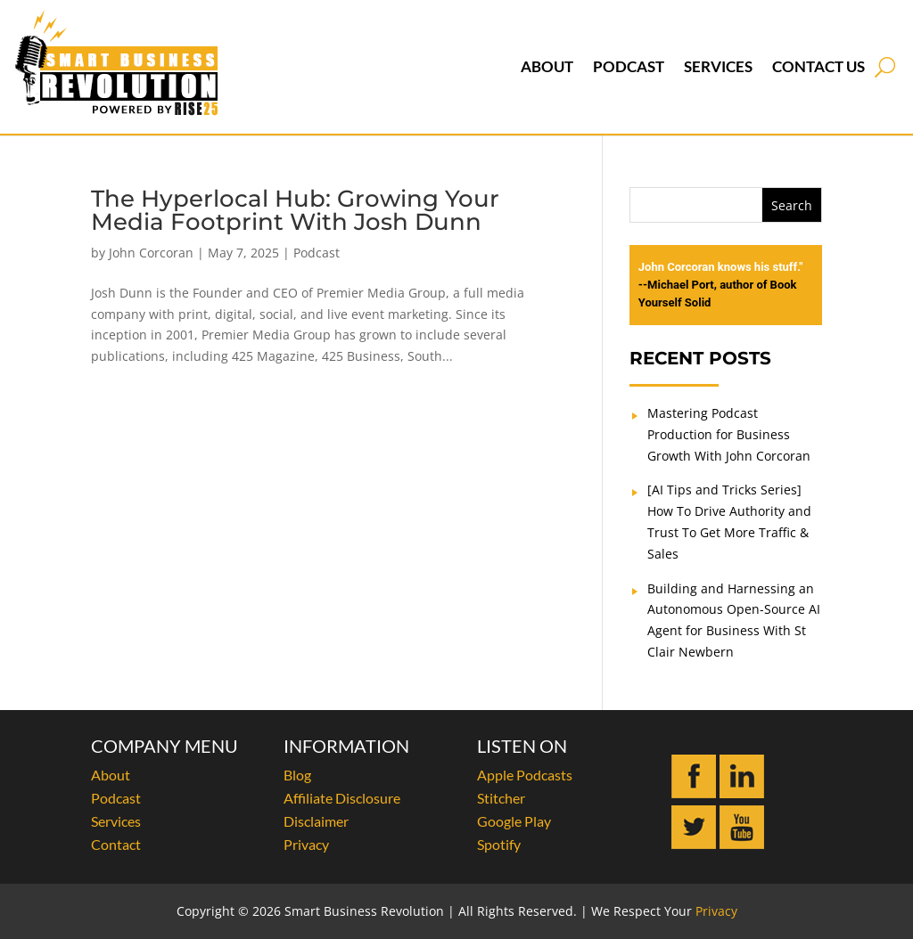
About (547, 66)
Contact (116, 844)
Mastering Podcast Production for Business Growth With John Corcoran (728, 434)
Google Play (514, 820)
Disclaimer (316, 820)
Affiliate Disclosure (342, 797)
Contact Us (818, 66)
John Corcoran (151, 252)
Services (718, 66)
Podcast (628, 66)
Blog (297, 774)
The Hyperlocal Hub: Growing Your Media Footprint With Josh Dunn (295, 210)
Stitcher (501, 797)
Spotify (499, 844)
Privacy (306, 844)
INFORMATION (346, 745)
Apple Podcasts (524, 774)
